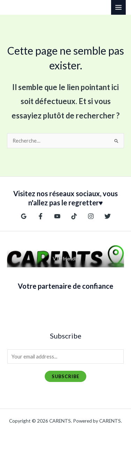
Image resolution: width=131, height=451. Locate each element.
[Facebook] (40, 216)
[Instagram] (91, 216)
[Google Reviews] (24, 216)
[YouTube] (57, 216)
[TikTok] (74, 216)
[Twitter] (107, 216)
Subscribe (65, 376)
